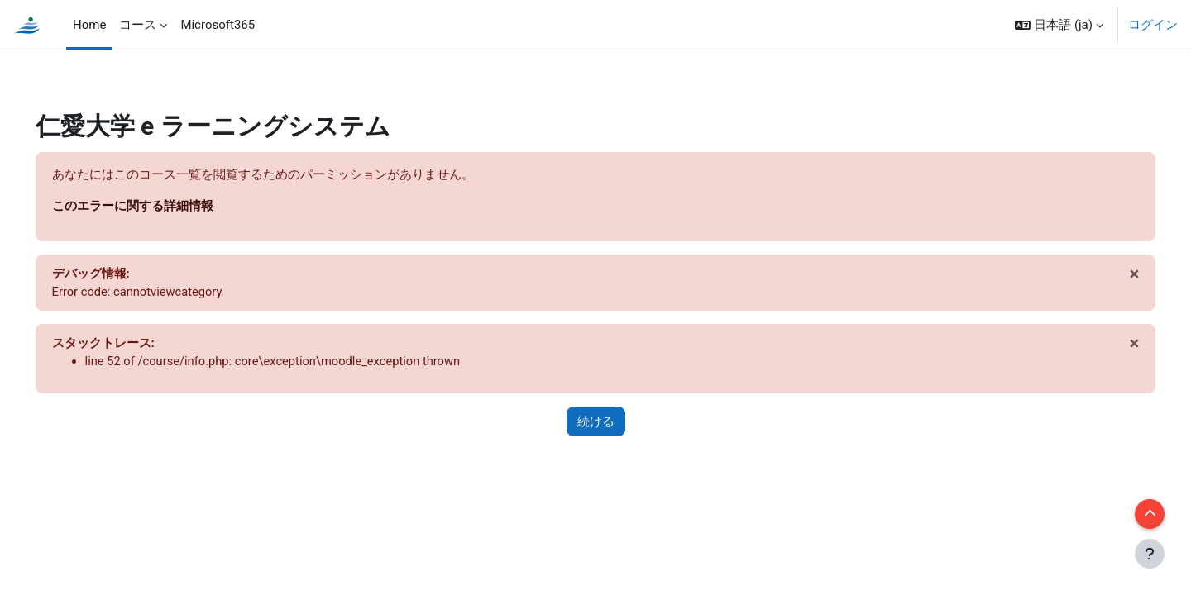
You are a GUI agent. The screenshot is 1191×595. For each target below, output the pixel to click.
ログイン (1153, 24)
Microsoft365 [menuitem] (217, 24)
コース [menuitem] (137, 24)
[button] (1059, 25)
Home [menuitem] (89, 24)
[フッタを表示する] (1150, 554)
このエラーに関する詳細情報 (156, 205)
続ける (596, 423)
